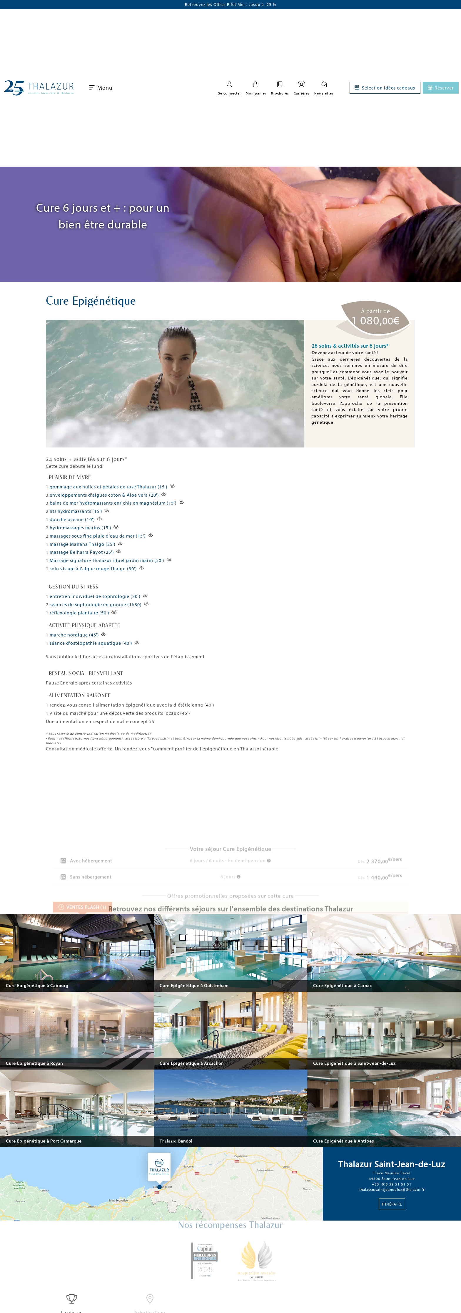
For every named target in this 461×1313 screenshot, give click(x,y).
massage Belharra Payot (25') (82, 552)
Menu (101, 87)
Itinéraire (392, 1204)
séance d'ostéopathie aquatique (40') (91, 643)
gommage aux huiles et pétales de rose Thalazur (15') (109, 487)
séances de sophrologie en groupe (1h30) (96, 604)
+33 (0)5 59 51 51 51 (392, 1184)
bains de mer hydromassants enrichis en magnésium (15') (113, 503)
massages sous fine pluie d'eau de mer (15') (98, 536)
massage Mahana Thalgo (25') (83, 544)
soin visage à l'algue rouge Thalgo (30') (93, 568)
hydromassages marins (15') (80, 527)
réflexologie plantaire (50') (79, 613)
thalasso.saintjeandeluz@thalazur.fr (392, 1189)
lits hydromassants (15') (76, 511)
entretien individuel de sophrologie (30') (95, 596)
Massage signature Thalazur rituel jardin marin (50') (107, 560)
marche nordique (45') (74, 635)
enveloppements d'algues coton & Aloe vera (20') (104, 495)
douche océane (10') (72, 519)
